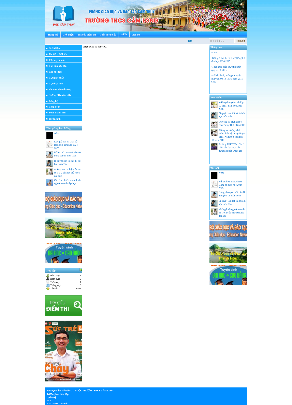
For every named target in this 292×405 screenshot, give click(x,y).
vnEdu (123, 34)
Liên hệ (136, 34)
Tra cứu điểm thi (87, 34)
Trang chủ (53, 34)
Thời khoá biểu (108, 34)
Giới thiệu (68, 34)
